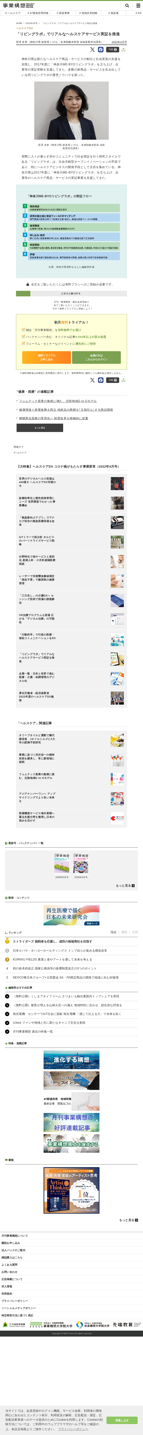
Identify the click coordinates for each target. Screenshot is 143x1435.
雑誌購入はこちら (12, 1257)
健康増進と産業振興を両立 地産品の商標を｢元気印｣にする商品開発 (66, 409)
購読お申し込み (10, 1242)
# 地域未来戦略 (88, 13)
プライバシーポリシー (14, 1300)
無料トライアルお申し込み (46, 357)
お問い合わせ (9, 1271)
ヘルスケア (20, 452)
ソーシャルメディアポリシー (18, 1308)
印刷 (113, 49)
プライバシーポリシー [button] (73, 1429)
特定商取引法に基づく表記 (17, 1315)
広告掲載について (12, 1279)
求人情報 (6, 1286)
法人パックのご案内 (13, 1250)
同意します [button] (122, 1420)
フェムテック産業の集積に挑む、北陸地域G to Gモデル (58, 401)
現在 (114, 932)
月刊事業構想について (14, 1235)
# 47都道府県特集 (38, 13)
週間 (124, 932)
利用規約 (6, 1293)
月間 (135, 932)
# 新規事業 (63, 13)
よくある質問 (9, 1264)
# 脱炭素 (113, 13)
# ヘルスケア (13, 13)
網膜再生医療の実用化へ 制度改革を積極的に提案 (53, 418)
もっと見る (40, 428)
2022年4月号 (119, 41)
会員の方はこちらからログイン (96, 357)
